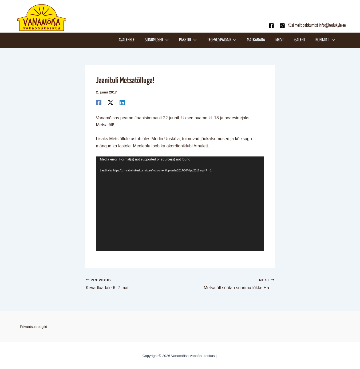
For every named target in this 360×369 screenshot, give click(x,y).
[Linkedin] (122, 102)
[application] (168, 40)
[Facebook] (271, 25)
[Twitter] (110, 102)
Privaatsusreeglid (33, 327)
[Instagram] (282, 25)
